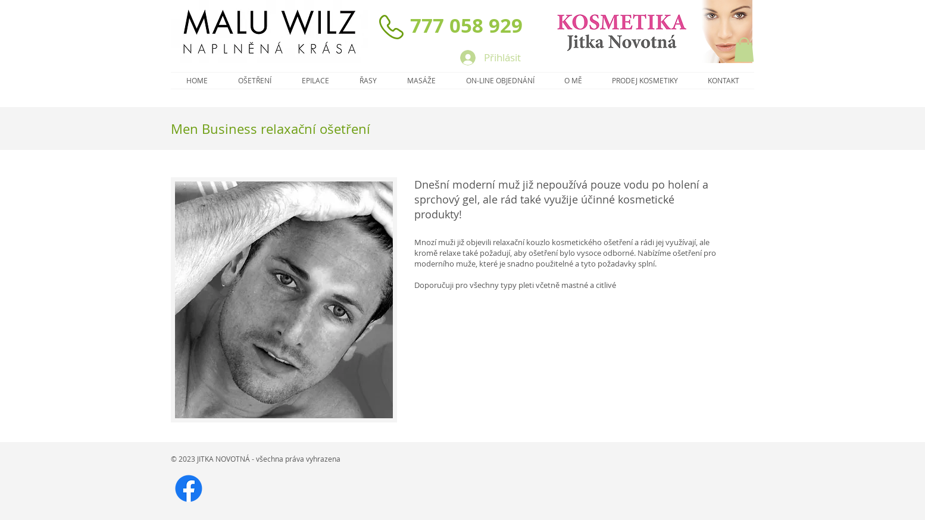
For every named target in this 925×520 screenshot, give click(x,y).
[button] (744, 49)
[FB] (189, 488)
